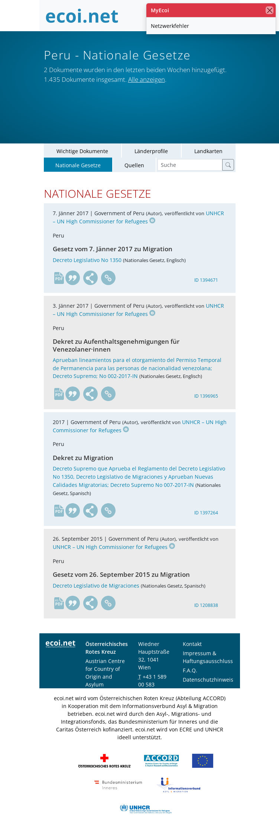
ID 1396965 (206, 397)
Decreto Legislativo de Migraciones (96, 586)
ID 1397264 (206, 514)
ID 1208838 (206, 607)
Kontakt (192, 645)
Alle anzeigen (146, 79)
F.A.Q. (190, 671)
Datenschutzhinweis (208, 680)
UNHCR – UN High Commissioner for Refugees (114, 548)
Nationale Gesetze (78, 166)
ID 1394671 (206, 281)
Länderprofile (151, 152)
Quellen (134, 166)
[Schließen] (269, 10)
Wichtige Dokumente (82, 152)
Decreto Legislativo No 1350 (87, 261)
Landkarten (208, 152)
